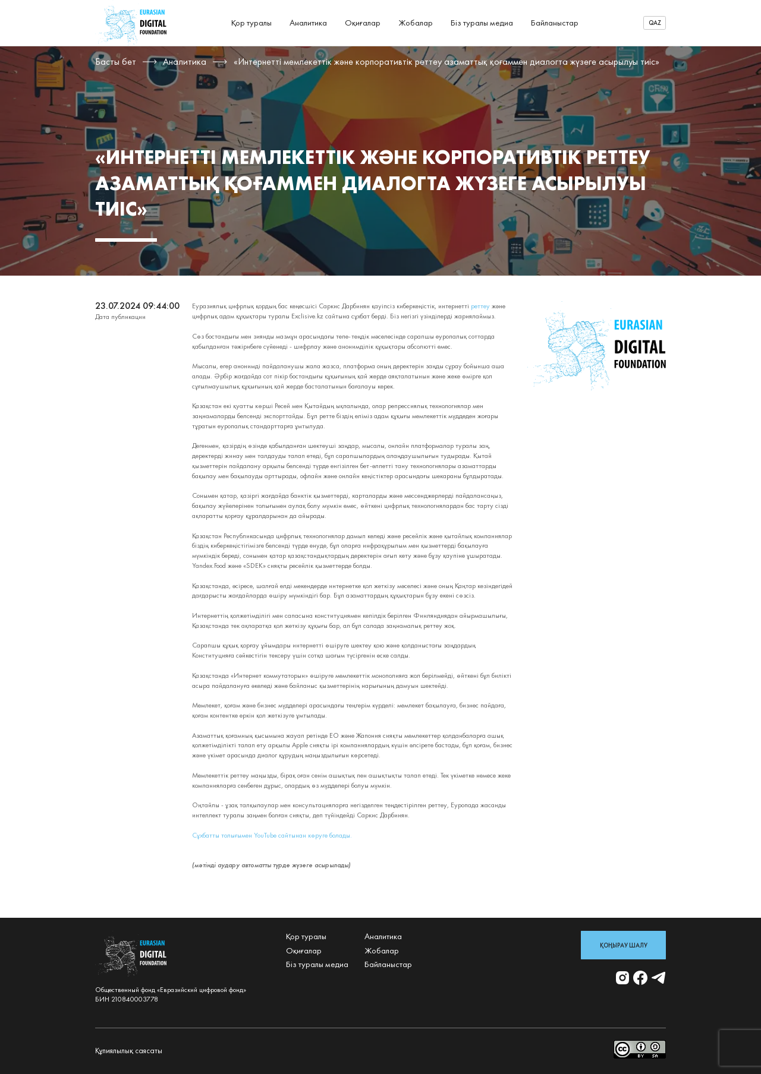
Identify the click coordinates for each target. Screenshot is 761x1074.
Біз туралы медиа (482, 22)
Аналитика (308, 22)
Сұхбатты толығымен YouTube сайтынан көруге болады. (272, 835)
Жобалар (415, 22)
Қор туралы (251, 22)
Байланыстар (554, 22)
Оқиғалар (362, 22)
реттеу (480, 306)
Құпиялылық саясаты (128, 1050)
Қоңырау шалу (623, 945)
